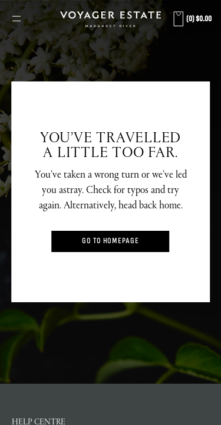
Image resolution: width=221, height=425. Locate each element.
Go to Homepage (110, 241)
